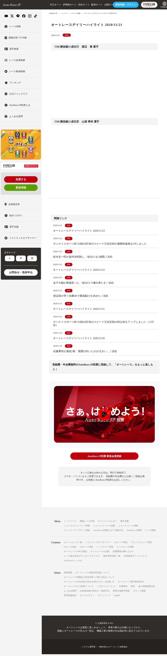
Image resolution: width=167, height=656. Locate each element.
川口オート (50, 4)
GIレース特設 (70, 548)
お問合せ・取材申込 (21, 272)
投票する (21, 179)
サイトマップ (104, 597)
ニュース (65, 13)
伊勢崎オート (65, 4)
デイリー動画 (77, 13)
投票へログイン (31, 166)
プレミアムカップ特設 (141, 544)
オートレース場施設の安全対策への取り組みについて (89, 579)
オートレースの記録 (99, 553)
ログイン (121, 4)
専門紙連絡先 (70, 597)
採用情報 (68, 574)
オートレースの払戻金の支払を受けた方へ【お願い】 (89, 583)
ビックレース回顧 (125, 548)
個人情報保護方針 (146, 588)
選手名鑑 (124, 523)
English (117, 597)
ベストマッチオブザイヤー (98, 544)
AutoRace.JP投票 (134, 532)
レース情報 (150, 532)
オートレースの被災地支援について (92, 574)
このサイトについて (106, 588)
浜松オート (79, 4)
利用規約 (123, 588)
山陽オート (105, 4)
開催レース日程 (87, 523)
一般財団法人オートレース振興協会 (112, 648)
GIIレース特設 (86, 548)
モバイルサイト (87, 597)
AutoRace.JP (53, 13)
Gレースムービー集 (73, 544)
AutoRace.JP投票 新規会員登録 (104, 458)
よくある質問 (70, 592)
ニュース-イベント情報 (104, 527)
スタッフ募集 (139, 592)
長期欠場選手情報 (121, 592)
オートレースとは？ (107, 523)
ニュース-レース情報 (128, 527)
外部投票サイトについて (135, 557)
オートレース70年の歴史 (75, 553)
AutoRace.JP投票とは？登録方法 (108, 532)
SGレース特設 (121, 544)
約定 (133, 588)
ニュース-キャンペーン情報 (77, 527)
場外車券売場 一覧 (112, 557)
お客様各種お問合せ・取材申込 (94, 592)
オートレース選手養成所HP (131, 583)
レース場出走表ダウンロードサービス (82, 557)
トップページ (70, 523)
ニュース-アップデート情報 (77, 532)
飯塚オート (92, 4)
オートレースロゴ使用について (78, 588)
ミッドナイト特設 (105, 548)
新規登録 (21, 187)
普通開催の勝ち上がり (123, 553)
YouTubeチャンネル (73, 562)
